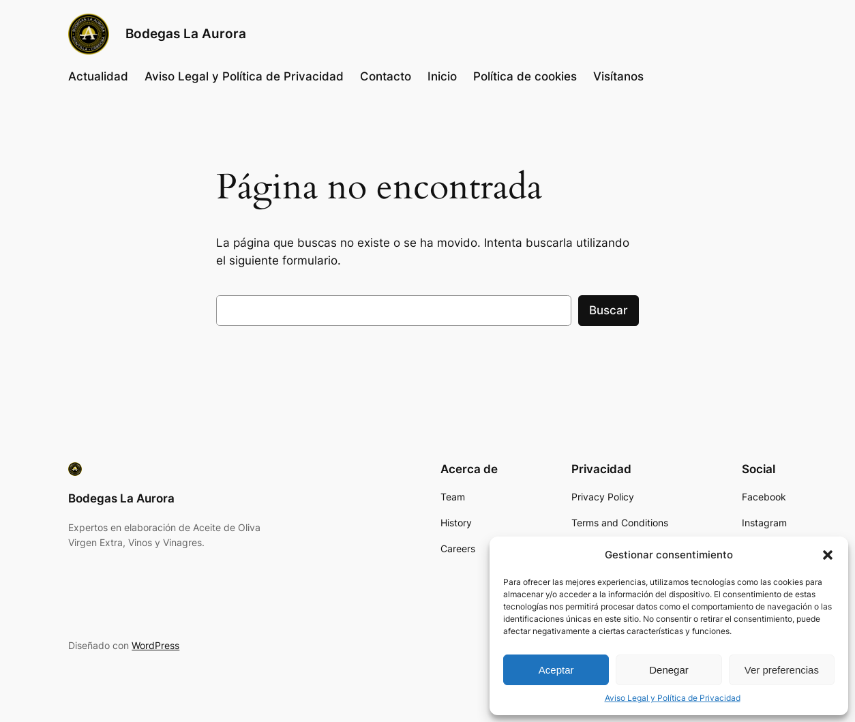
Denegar (669, 670)
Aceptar (556, 670)
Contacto (385, 76)
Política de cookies (525, 76)
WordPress (155, 645)
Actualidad (98, 76)
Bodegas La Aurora (185, 34)
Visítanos (618, 76)
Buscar (608, 310)
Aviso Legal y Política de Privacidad (672, 698)
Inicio (442, 76)
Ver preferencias (782, 670)
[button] (828, 555)
